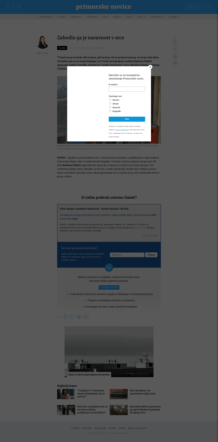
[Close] (150, 67)
